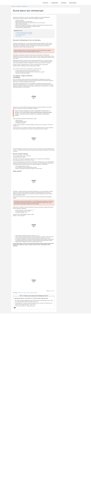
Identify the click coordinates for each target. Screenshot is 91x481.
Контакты (72, 3)
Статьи (64, 3)
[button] (15, 391)
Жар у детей (18, 36)
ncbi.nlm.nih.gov (27, 292)
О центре (55, 3)
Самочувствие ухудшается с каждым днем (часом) (24, 389)
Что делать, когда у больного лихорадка (24, 33)
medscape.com (20, 292)
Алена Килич (52, 290)
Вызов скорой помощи (20, 34)
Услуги (46, 3)
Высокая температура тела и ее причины (24, 32)
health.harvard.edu (33, 292)
